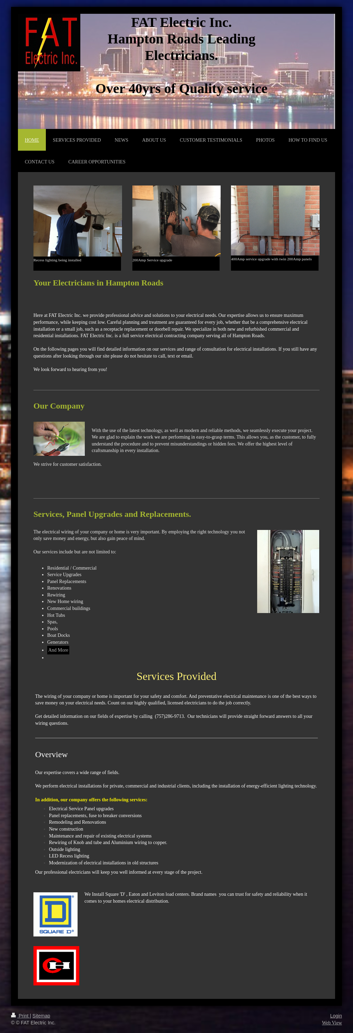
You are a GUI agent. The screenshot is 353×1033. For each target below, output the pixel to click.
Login (336, 1016)
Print (20, 1016)
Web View (332, 1022)
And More (58, 650)
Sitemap (41, 1016)
